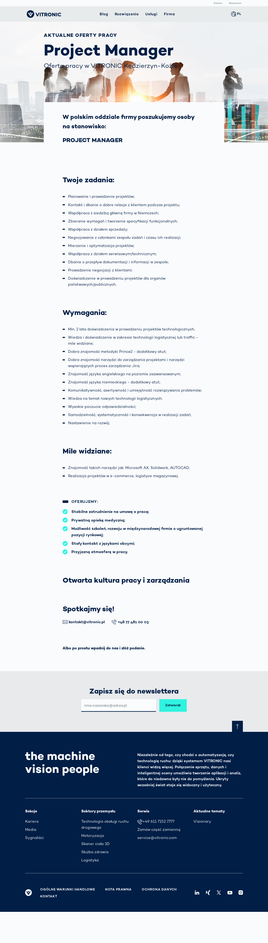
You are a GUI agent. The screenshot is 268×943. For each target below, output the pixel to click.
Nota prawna (118, 889)
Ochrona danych (159, 889)
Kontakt (48, 896)
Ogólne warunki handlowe (67, 889)
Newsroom (235, 3)
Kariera (218, 3)
